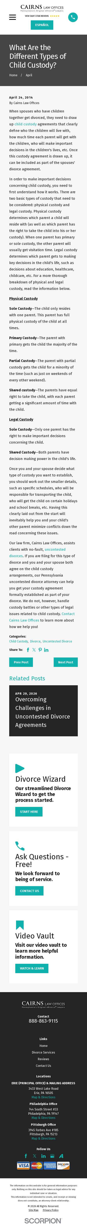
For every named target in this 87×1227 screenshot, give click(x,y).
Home (43, 1046)
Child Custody (18, 641)
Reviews (43, 1059)
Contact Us (43, 1066)
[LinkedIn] (43, 1156)
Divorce (35, 641)
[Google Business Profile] (52, 1156)
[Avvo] (61, 1156)
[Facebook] (26, 1156)
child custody (25, 124)
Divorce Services (43, 1052)
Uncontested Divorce (57, 641)
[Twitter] (35, 1156)
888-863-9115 (43, 1021)
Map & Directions (43, 1097)
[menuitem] (33, 1210)
